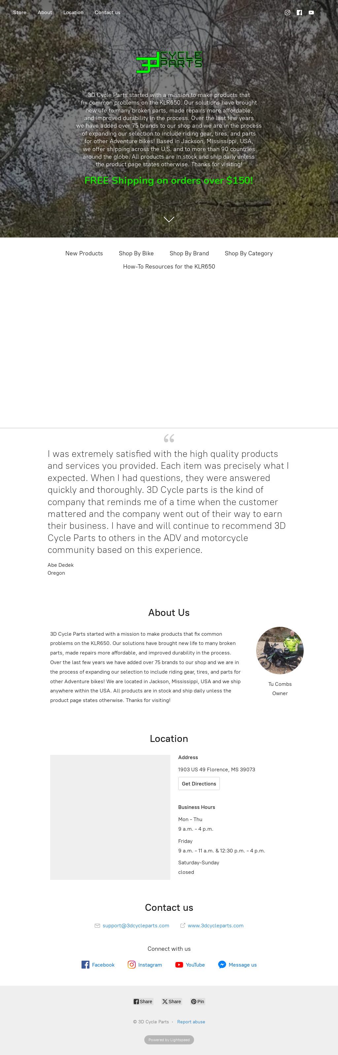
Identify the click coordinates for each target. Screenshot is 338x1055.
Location (73, 12)
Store (19, 12)
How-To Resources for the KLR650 (169, 266)
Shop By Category (249, 253)
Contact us (107, 12)
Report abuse (191, 1022)
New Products (84, 253)
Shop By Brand (189, 253)
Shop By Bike (136, 253)
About (45, 12)
